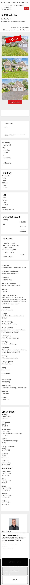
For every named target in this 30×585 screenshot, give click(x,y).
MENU (26, 8)
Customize (15, 571)
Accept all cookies (15, 562)
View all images (15, 102)
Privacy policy (17, 540)
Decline (15, 579)
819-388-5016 (6, 7)
